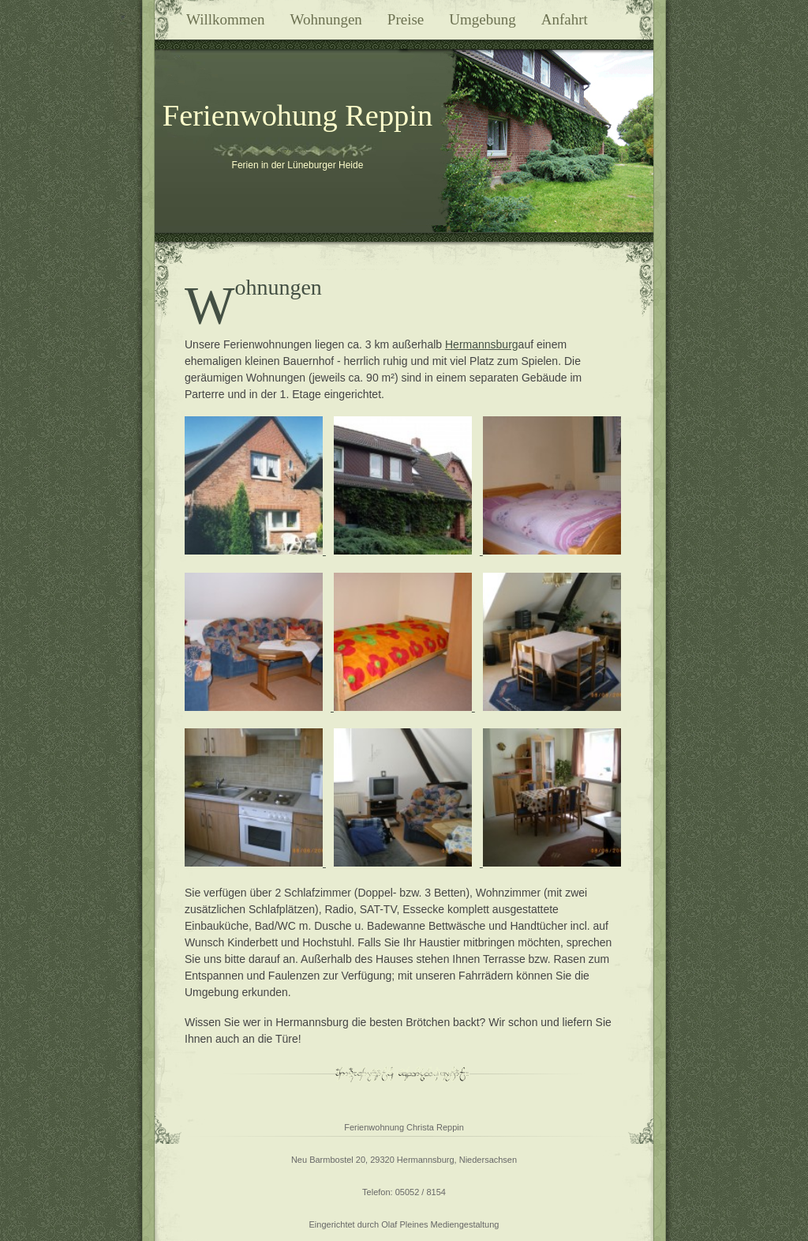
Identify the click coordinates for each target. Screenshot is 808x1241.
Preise (405, 19)
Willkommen (225, 19)
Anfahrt (564, 19)
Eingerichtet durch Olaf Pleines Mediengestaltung (404, 1224)
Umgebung (482, 19)
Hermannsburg (481, 344)
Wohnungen (326, 19)
